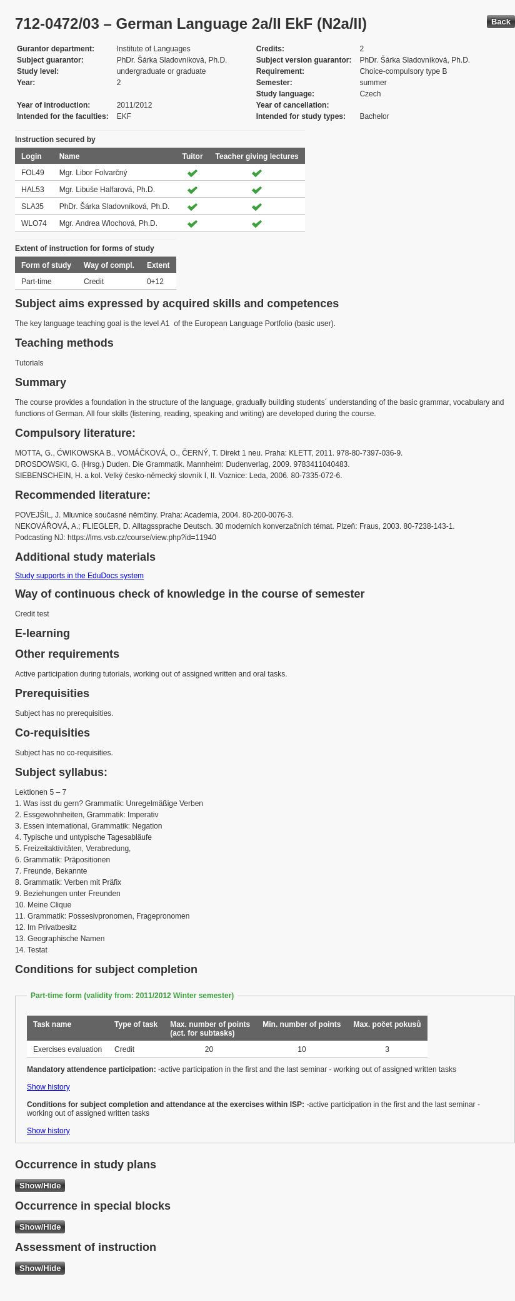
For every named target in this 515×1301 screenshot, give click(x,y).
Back (501, 21)
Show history (48, 1087)
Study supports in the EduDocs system (79, 575)
